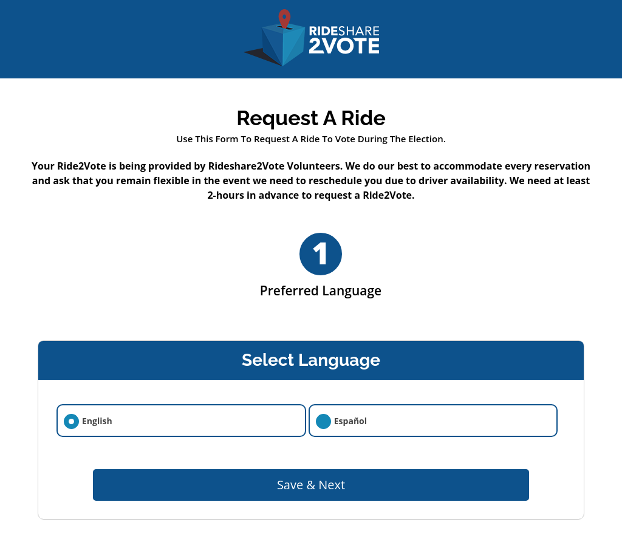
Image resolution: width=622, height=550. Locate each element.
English (97, 421)
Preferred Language (320, 266)
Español (350, 421)
